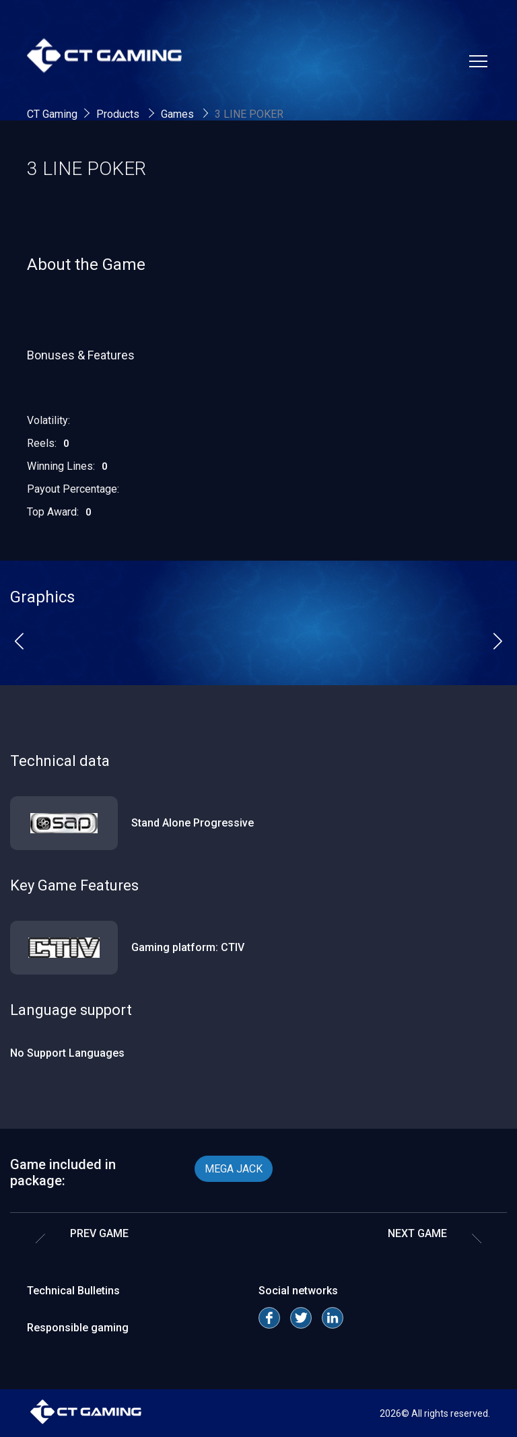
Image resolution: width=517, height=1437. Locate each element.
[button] (19, 641)
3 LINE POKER (249, 114)
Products (119, 114)
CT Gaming (52, 114)
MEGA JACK (234, 1168)
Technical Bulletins (73, 1290)
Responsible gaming (78, 1327)
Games (179, 114)
